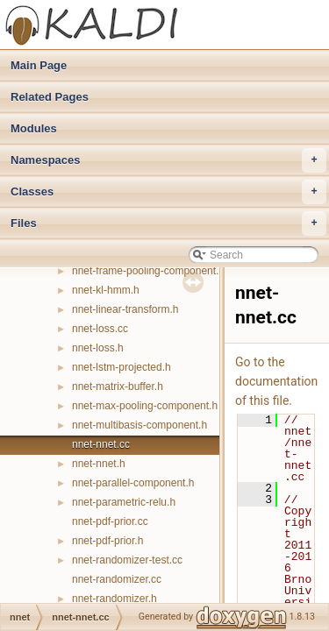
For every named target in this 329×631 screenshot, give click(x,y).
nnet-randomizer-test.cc (127, 560)
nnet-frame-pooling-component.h (148, 271)
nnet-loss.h (98, 348)
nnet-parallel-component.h (133, 483)
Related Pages (50, 96)
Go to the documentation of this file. (276, 381)
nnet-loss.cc (100, 329)
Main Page (39, 65)
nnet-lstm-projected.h (121, 367)
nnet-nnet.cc (101, 444)
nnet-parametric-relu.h (123, 502)
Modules (34, 128)
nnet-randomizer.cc (116, 579)
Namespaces (168, 160)
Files (168, 223)
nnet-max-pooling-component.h (145, 406)
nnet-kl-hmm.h (105, 290)
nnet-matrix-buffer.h (117, 386)
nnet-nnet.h (98, 463)
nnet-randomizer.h (114, 598)
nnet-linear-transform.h (125, 309)
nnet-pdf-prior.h (107, 541)
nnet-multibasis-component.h (139, 425)
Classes (168, 192)
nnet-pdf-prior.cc (110, 521)
